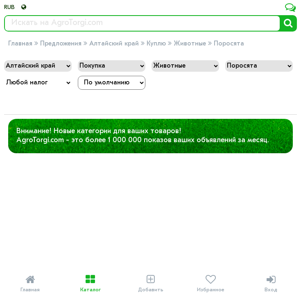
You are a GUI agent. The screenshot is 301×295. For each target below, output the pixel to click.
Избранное (211, 284)
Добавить (150, 284)
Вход (271, 284)
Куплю (156, 44)
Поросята (229, 44)
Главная (20, 44)
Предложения (60, 44)
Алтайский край (114, 44)
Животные (190, 44)
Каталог (90, 284)
